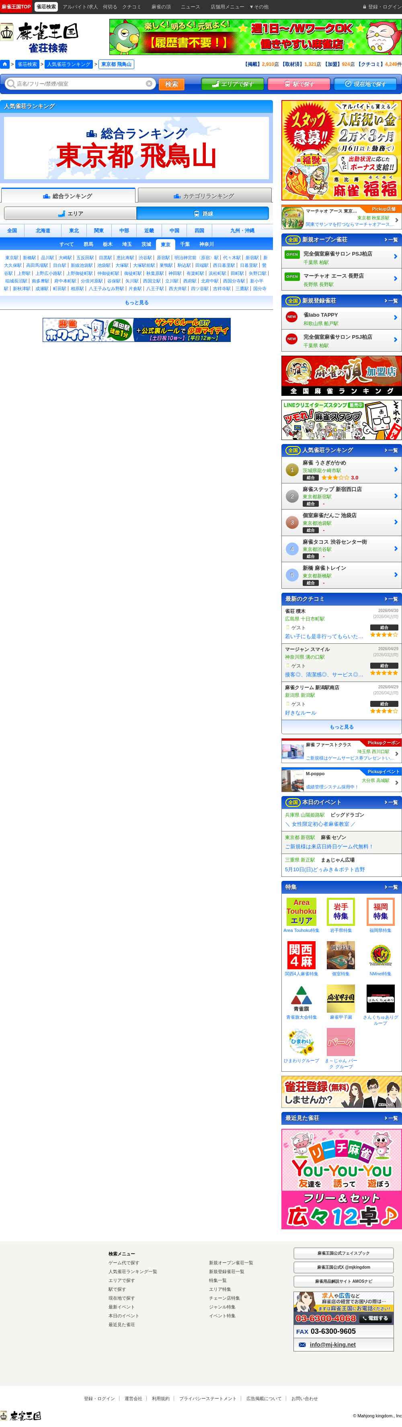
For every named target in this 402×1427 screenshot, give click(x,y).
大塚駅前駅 (144, 265)
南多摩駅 (40, 280)
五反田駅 (85, 257)
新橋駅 (29, 257)
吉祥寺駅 (222, 288)
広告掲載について (264, 1398)
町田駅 (59, 288)
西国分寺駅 (234, 280)
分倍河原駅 (92, 280)
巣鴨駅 (166, 265)
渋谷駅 (145, 257)
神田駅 (175, 273)
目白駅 (59, 265)
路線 (203, 213)
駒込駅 (184, 265)
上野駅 (24, 273)
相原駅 (77, 288)
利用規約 (161, 1398)
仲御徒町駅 (108, 273)
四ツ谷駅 (200, 288)
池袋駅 (104, 265)
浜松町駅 (217, 273)
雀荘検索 (27, 64)
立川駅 (171, 280)
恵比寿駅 (125, 257)
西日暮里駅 (224, 265)
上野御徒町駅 (79, 273)
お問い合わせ (304, 1398)
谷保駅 (114, 280)
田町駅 (237, 273)
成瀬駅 (42, 288)
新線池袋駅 (82, 265)
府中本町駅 (65, 280)
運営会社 (133, 1398)
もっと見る (137, 302)
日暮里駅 (249, 265)
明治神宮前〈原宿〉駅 (196, 257)
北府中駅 (210, 280)
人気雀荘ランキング (68, 64)
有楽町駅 (195, 273)
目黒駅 (105, 257)
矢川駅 (132, 280)
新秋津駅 (22, 288)
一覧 (391, 240)
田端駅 (202, 265)
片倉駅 (135, 288)
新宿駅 (252, 257)
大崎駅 (65, 257)
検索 (171, 84)
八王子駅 (155, 288)
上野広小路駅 (48, 273)
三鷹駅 (242, 288)
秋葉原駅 (155, 273)
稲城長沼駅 (16, 280)
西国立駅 (152, 280)
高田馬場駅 (37, 265)
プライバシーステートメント (208, 1398)
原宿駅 (163, 257)
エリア (70, 213)
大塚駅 (122, 265)
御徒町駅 (133, 273)
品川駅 (47, 257)
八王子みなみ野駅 (106, 288)
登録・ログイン (99, 1398)
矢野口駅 (258, 273)
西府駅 (190, 280)
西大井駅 (178, 288)
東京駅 (11, 257)
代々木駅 (232, 257)
